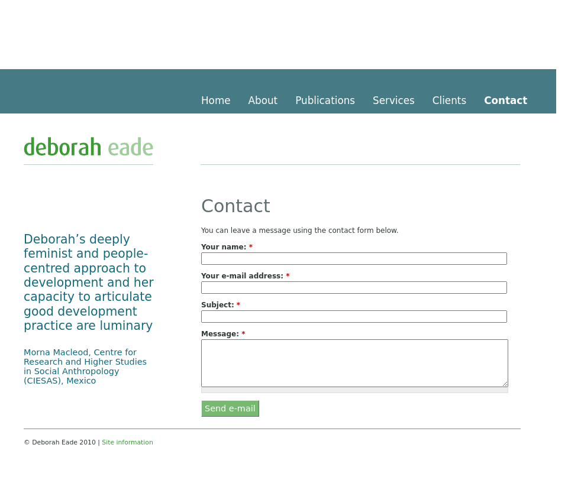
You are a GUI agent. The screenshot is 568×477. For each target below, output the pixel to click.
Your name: (227, 247)
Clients (449, 100)
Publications (325, 100)
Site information (127, 442)
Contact (505, 100)
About (263, 100)
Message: (223, 334)
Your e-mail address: (245, 276)
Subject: (220, 305)
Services (394, 100)
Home (216, 100)
